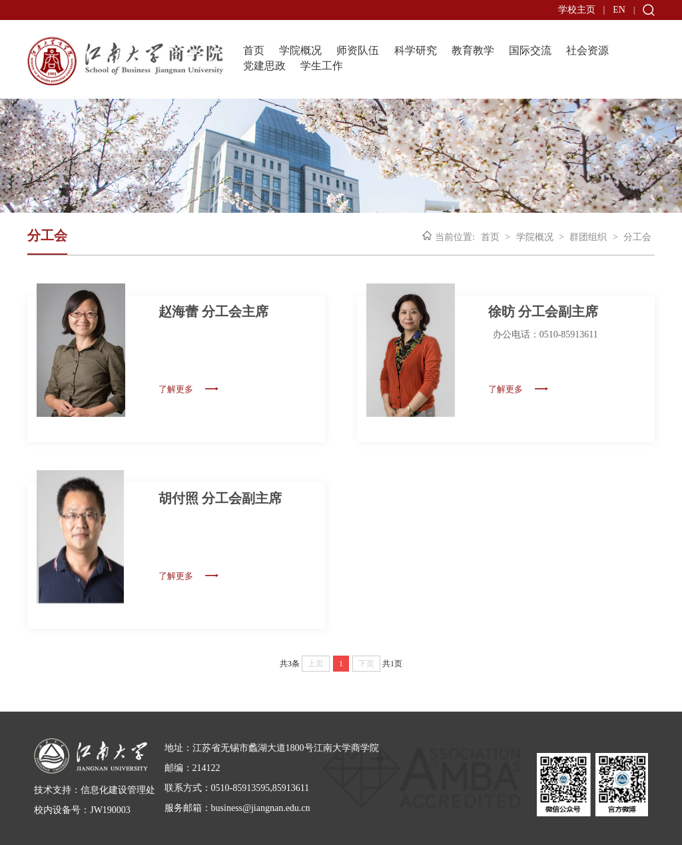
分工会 (637, 237)
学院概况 (300, 50)
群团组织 (588, 237)
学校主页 (576, 10)
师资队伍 (357, 50)
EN (619, 10)
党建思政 (264, 65)
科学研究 (415, 50)
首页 (253, 50)
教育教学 (473, 50)
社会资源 (587, 50)
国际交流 (530, 50)
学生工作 (321, 65)
